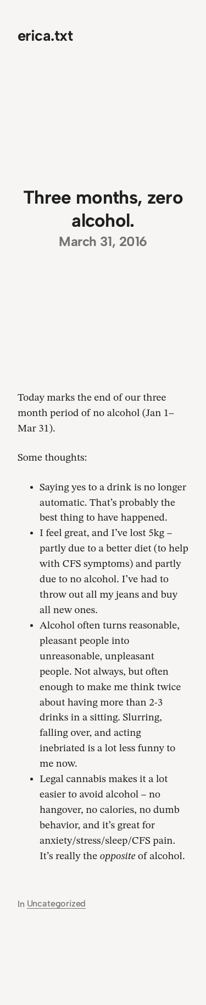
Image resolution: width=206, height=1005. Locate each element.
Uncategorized (56, 903)
